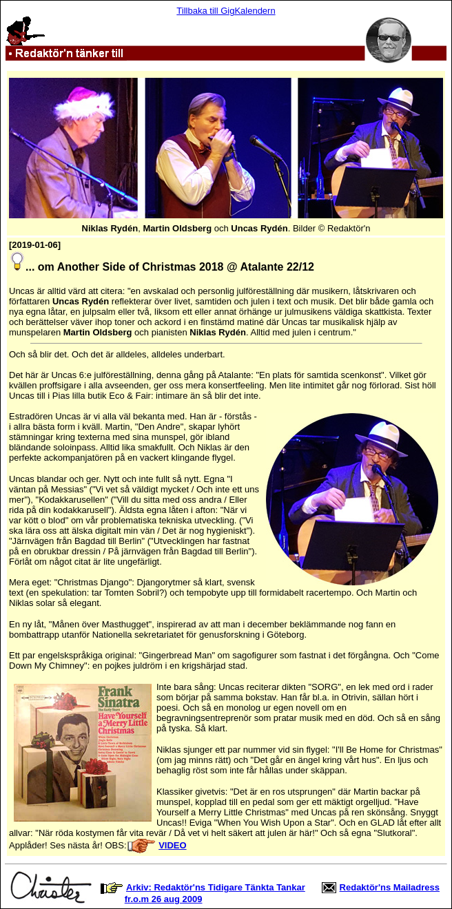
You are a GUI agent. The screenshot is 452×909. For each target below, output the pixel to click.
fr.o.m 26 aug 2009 (164, 899)
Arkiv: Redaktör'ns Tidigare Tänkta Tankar (215, 887)
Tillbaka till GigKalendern (225, 11)
